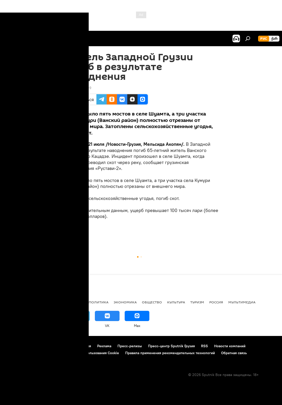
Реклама (104, 346)
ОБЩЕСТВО (74, 234)
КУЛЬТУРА (176, 302)
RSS (204, 346)
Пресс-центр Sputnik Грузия (171, 346)
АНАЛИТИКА (38, 302)
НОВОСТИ (14, 302)
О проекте (14, 346)
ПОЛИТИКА (98, 302)
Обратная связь (234, 353)
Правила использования (71, 346)
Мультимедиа (242, 302)
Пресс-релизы (129, 346)
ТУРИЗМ (197, 302)
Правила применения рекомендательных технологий (170, 353)
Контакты (36, 346)
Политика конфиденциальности (31, 353)
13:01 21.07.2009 (77, 87)
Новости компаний (229, 346)
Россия (216, 302)
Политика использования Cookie (92, 353)
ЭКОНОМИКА (125, 302)
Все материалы (69, 302)
